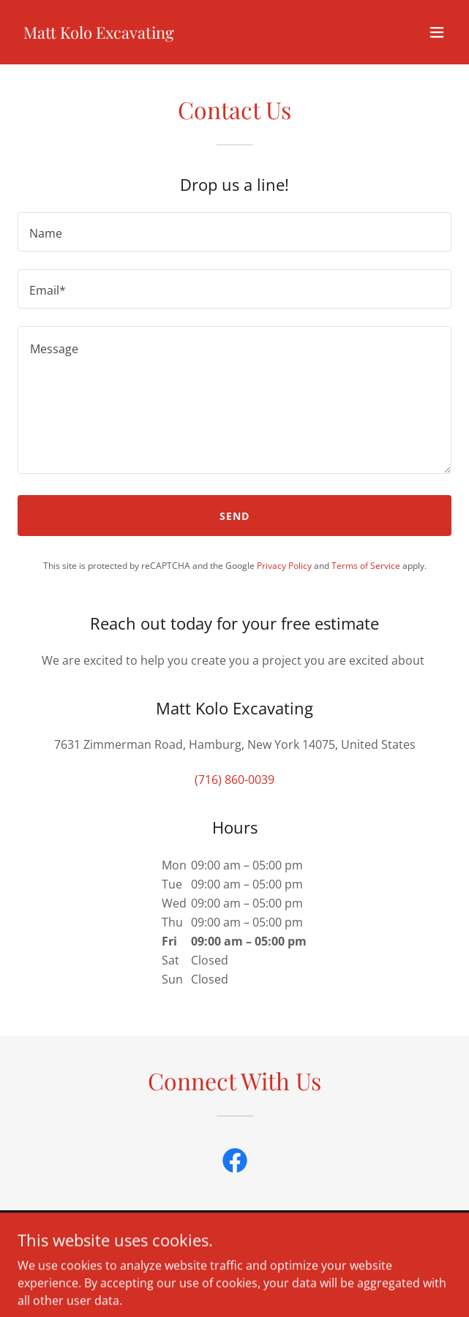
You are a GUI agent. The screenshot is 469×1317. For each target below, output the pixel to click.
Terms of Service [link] (365, 565)
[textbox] (234, 232)
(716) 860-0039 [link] (234, 779)
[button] (436, 32)
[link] (98, 34)
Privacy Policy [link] (284, 565)
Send (234, 516)
